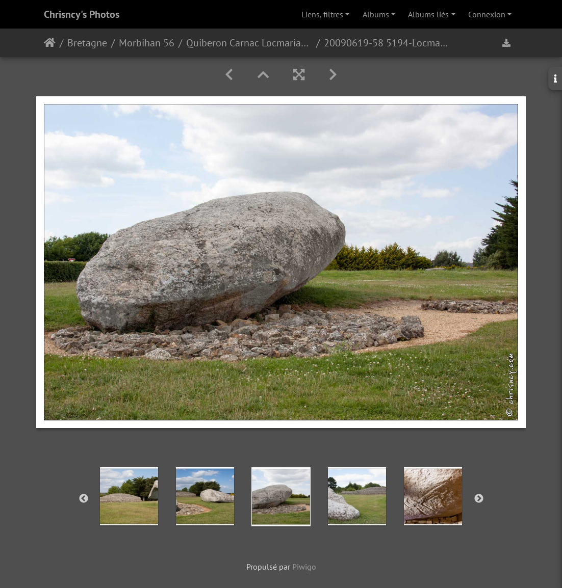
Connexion (486, 14)
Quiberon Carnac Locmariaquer (249, 42)
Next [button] (479, 499)
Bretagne (87, 42)
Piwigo (304, 567)
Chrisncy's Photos (81, 14)
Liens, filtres (322, 14)
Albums (376, 14)
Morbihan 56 (146, 42)
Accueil (50, 42)
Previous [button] (84, 499)
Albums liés (428, 14)
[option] (129, 496)
